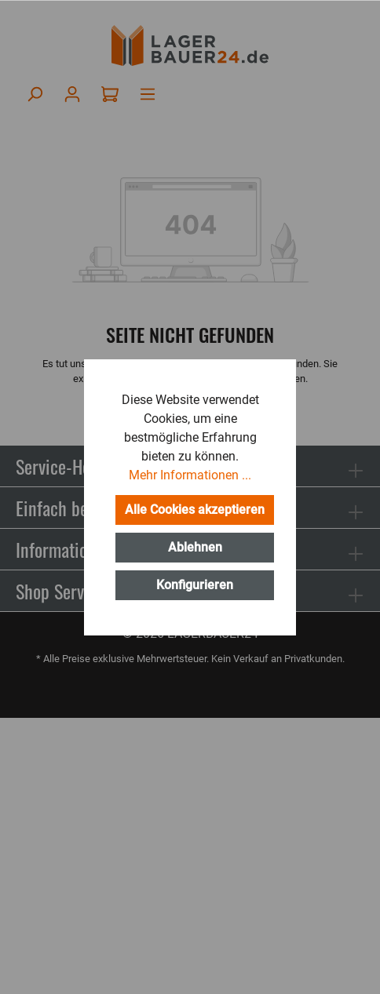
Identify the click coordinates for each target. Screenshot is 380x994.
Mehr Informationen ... (190, 475)
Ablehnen (195, 547)
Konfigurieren (194, 584)
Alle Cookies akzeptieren (195, 509)
